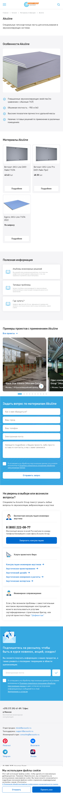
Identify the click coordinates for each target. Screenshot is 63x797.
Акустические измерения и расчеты (23, 577)
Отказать (16, 789)
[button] (20, 394)
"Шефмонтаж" (37, 615)
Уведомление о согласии (18, 691)
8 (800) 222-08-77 (18, 527)
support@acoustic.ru (24, 731)
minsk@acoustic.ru (23, 728)
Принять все (46, 789)
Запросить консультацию (31, 540)
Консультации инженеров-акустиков (23, 564)
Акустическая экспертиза (18, 581)
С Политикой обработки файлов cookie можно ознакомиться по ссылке (30, 784)
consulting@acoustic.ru (29, 734)
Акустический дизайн (16, 572)
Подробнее (16, 188)
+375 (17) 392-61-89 (12, 708)
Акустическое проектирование (20, 568)
